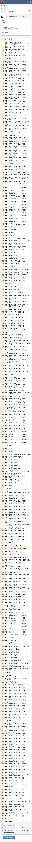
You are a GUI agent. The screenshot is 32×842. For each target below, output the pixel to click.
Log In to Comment (8, 837)
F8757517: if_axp (9, 27)
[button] (30, 2)
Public (11, 12)
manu (11, 16)
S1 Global (22, 828)
